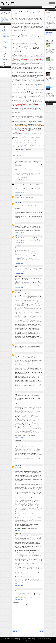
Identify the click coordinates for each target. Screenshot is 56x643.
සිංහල (4, 13)
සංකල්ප (16, 182)
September (5, 35)
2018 (3, 26)
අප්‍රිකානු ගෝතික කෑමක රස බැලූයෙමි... (5, 47)
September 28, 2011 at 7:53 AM (19, 437)
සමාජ (9, 12)
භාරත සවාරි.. (6, 19)
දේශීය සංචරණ (7, 18)
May (3, 56)
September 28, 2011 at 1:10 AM (19, 339)
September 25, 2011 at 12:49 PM (19, 232)
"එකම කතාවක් (26, 16)
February (4, 59)
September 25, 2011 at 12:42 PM (19, 219)
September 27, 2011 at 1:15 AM (19, 273)
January (4, 60)
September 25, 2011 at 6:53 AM (19, 179)
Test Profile (17, 235)
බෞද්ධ (2, 19)
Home (3, 7)
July (3, 54)
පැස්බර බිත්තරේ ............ (51, 44)
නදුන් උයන (7, 3)
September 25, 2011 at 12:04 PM (19, 192)
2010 (3, 62)
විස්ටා (1, 21)
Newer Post (15, 631)
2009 (3, 64)
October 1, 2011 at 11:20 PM (19, 530)
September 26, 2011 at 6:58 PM (19, 263)
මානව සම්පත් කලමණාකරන (5, 20)
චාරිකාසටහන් (14, 19)
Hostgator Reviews (28, 641)
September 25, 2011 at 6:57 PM (19, 242)
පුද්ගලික (2, 17)
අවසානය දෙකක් (33, 16)
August (4, 53)
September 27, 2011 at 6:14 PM (19, 287)
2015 (3, 27)
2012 (3, 29)
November (4, 32)
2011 (3, 30)
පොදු (2, 12)
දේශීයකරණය (7, 17)
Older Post (41, 631)
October (4, 33)
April (3, 57)
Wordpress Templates (33, 640)
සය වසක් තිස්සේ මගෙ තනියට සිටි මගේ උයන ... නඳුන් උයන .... (50, 33)
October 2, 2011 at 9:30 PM (19, 585)
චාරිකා (2, 18)
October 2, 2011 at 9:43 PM (19, 599)
